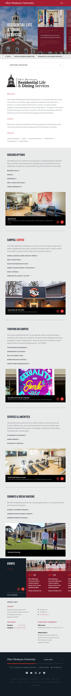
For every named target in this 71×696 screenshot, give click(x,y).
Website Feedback (35, 685)
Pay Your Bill (19, 682)
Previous (9, 39)
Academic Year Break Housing (17, 510)
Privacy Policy (27, 682)
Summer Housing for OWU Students (19, 514)
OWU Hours (12, 682)
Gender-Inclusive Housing (16, 360)
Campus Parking (12, 439)
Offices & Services (56, 679)
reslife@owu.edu (44, 615)
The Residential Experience (17, 348)
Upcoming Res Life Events (16, 352)
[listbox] (53, 659)
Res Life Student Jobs (15, 356)
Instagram (36, 673)
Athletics (10, 569)
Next (13, 39)
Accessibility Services (15, 443)
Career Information (23, 679)
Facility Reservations (45, 679)
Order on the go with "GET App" (18, 276)
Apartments (11, 179)
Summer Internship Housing (17, 518)
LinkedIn (44, 673)
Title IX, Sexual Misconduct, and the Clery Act (51, 682)
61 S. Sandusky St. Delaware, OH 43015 (24, 667)
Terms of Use (36, 682)
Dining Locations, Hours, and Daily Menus (22, 256)
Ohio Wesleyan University (19, 3)
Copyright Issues (34, 679)
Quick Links (48, 660)
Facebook (27, 673)
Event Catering (12, 272)
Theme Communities (14, 187)
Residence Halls (13, 171)
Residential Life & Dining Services (50, 56)
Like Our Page (21, 625)
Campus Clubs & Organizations (18, 364)
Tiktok (40, 673)
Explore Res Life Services (16, 435)
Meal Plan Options (13, 260)
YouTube (31, 673)
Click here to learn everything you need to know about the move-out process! (49, 43)
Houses (9, 175)
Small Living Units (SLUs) (15, 183)
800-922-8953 (44, 667)
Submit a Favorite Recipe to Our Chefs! (20, 268)
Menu (61, 3)
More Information (34, 591)
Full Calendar (12, 595)
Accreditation (14, 679)
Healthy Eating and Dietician (17, 264)
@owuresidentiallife (19, 628)
